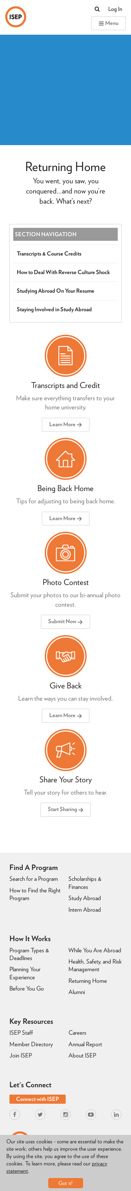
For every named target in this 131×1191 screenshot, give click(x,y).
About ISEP (82, 1055)
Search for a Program (33, 878)
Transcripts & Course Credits (49, 253)
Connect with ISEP (37, 1099)
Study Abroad (84, 897)
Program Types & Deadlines (29, 954)
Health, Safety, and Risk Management (95, 965)
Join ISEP (20, 1055)
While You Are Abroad (94, 950)
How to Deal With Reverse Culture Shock (63, 272)
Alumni (76, 991)
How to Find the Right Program (34, 894)
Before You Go (26, 988)
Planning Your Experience (25, 973)
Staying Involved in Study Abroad (54, 309)
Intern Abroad (84, 909)
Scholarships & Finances (84, 882)
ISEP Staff (21, 1032)
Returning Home (87, 980)
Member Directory (31, 1044)
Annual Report (85, 1044)
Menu (108, 23)
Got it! (65, 1183)
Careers (77, 1032)
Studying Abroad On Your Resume (55, 290)
